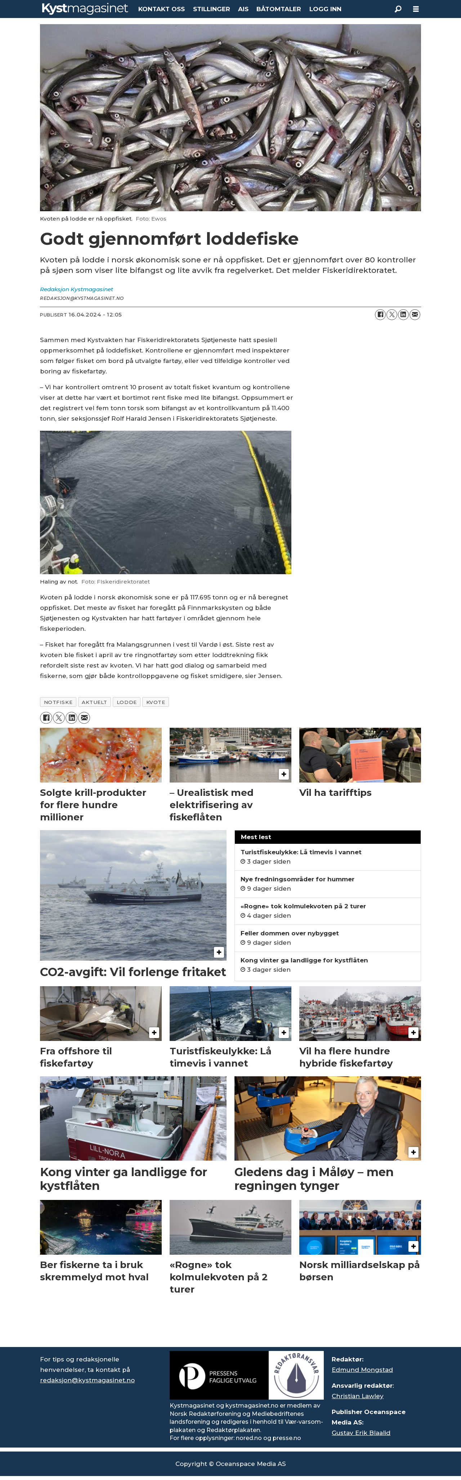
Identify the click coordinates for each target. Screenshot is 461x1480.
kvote (155, 702)
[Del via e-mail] (414, 314)
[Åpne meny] (416, 9)
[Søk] (398, 9)
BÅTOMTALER (278, 9)
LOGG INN (325, 9)
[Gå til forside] (85, 9)
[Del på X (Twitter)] (391, 314)
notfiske (58, 702)
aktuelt (94, 702)
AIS (243, 9)
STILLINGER (211, 9)
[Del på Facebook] (380, 314)
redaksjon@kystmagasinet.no (87, 1380)
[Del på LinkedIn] (403, 314)
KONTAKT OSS (161, 9)
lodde (127, 702)
